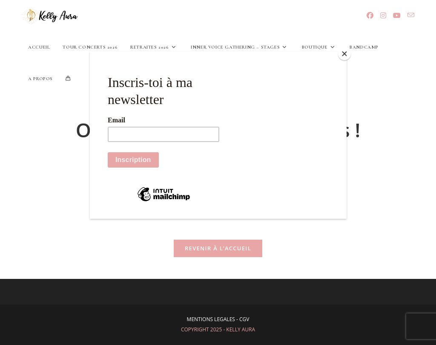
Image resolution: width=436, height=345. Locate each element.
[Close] (344, 53)
